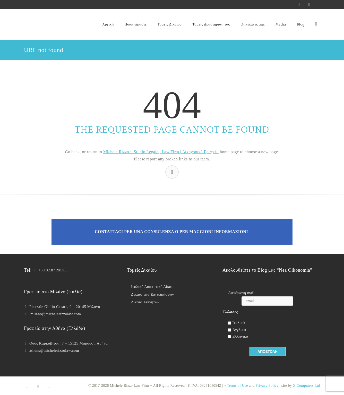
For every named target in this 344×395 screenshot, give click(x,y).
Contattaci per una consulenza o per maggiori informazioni (171, 231)
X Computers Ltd (306, 386)
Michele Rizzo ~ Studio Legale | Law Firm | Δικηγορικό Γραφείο (161, 152)
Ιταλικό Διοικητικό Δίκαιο (153, 287)
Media (280, 24)
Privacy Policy (267, 386)
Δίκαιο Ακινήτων (145, 302)
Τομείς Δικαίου (170, 24)
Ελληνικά (240, 336)
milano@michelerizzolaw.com (55, 314)
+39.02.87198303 (52, 270)
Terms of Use (237, 386)
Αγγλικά (239, 330)
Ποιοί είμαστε (136, 24)
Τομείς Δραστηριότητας (211, 24)
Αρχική (108, 24)
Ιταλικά (238, 323)
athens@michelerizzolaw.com (54, 350)
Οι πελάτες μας (252, 24)
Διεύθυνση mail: (242, 293)
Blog (300, 24)
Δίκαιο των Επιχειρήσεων (152, 294)
